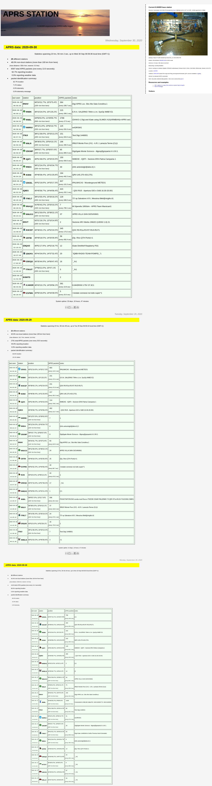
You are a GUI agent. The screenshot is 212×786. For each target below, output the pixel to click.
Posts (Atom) (13, 784)
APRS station (31, 14)
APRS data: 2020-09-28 (16, 551)
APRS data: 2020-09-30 (21, 47)
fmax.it (174, 10)
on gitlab (198, 73)
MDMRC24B (163, 60)
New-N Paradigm (159, 86)
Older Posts (139, 781)
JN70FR (155, 71)
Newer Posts (7, 781)
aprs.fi (181, 79)
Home (73, 781)
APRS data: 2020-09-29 (19, 312)
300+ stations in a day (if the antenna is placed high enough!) (169, 85)
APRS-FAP (156, 73)
